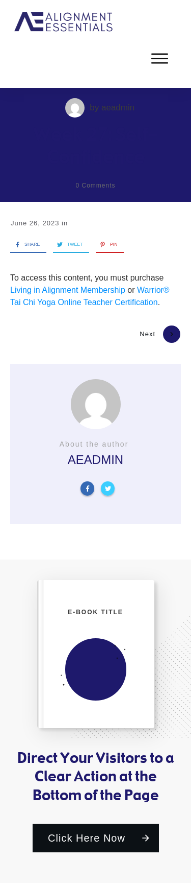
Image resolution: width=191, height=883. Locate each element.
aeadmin (117, 107)
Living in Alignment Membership (67, 290)
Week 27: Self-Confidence (95, 145)
